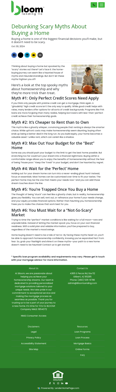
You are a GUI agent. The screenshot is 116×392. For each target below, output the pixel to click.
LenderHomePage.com (67, 388)
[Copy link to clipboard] (40, 55)
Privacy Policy (33, 337)
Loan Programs (82, 331)
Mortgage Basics (82, 343)
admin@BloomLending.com (82, 283)
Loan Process (82, 337)
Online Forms (82, 349)
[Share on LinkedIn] (27, 55)
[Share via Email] (33, 55)
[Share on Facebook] (14, 55)
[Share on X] (20, 55)
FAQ (82, 355)
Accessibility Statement (33, 343)
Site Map (33, 349)
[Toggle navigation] (101, 5)
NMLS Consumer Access (33, 315)
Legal (33, 331)
